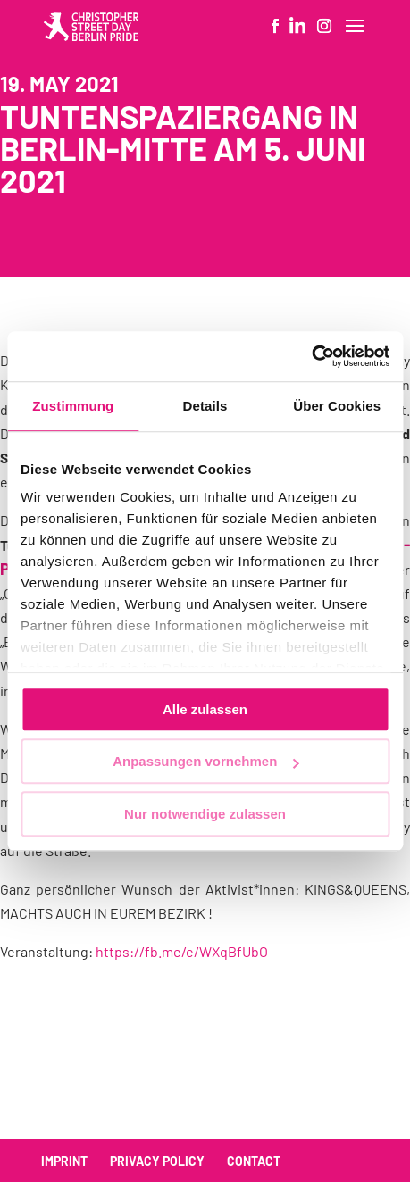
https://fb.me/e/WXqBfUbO (182, 951)
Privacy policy (157, 1161)
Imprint (64, 1161)
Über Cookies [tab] (337, 405)
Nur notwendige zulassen (205, 813)
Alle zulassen (205, 709)
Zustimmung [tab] (72, 405)
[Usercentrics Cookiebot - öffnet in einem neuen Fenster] (311, 356)
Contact (253, 1161)
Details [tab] (205, 405)
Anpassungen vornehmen (205, 761)
